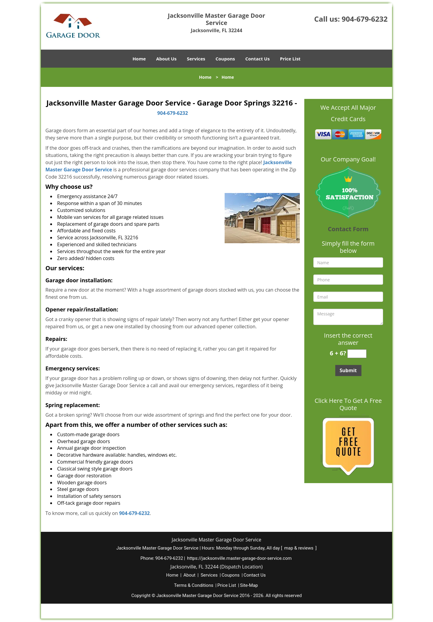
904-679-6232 (365, 19)
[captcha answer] (357, 353)
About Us (166, 59)
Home (139, 59)
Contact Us (257, 59)
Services (196, 59)
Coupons (225, 59)
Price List (290, 59)
